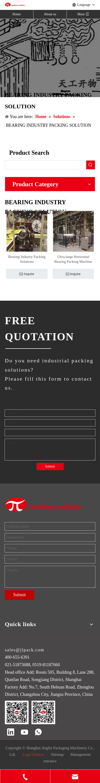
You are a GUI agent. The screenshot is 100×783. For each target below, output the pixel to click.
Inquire (26, 274)
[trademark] (44, 504)
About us (50, 14)
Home (16, 14)
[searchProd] (45, 165)
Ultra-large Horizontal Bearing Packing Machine (73, 259)
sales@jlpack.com (24, 649)
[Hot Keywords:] (90, 165)
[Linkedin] (10, 732)
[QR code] (30, 712)
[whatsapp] (38, 732)
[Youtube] (24, 732)
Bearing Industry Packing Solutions (26, 259)
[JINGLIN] (28, 348)
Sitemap (57, 754)
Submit (50, 466)
